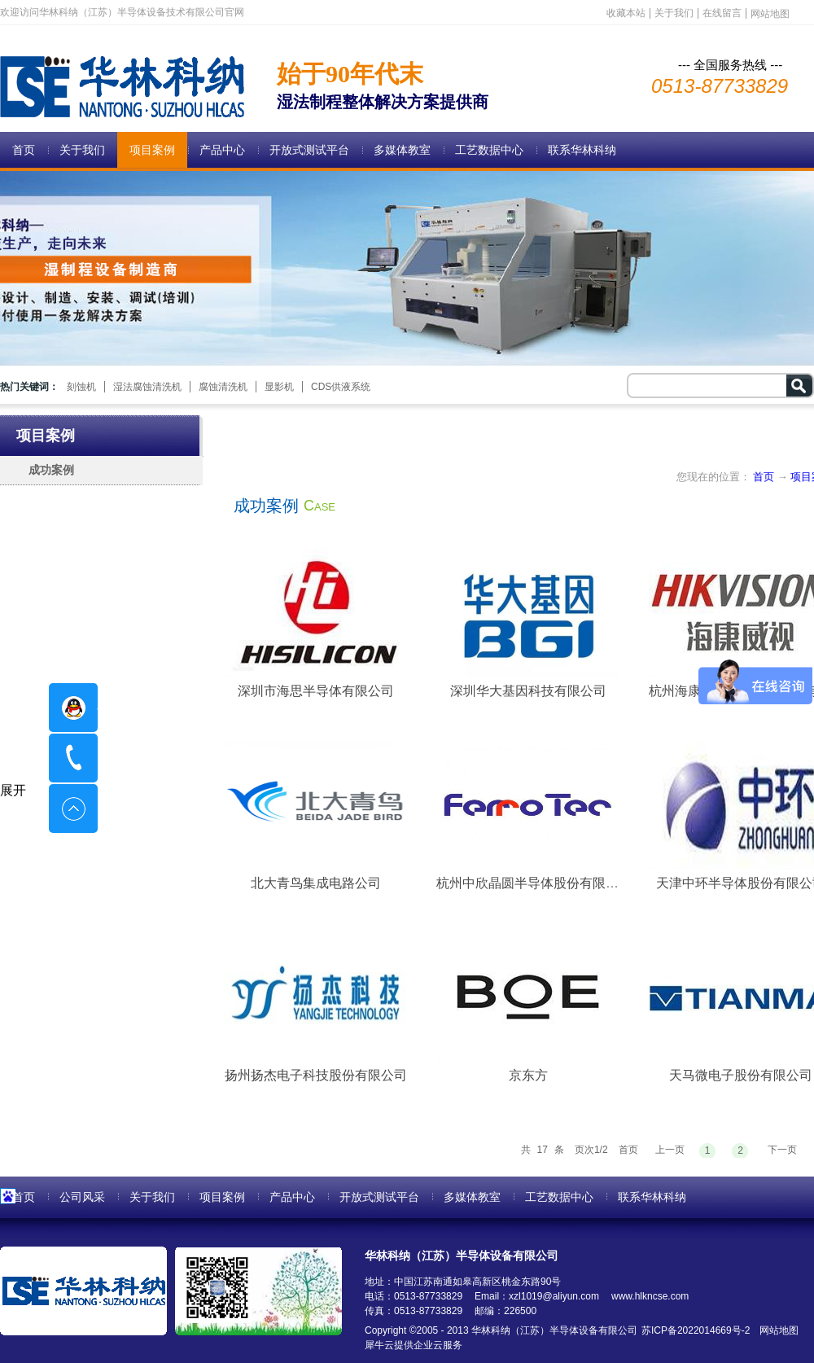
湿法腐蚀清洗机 (147, 386)
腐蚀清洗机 (223, 386)
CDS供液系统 (340, 386)
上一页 (670, 1149)
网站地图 (776, 1330)
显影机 (279, 386)
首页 (23, 149)
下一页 (782, 1149)
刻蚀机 (81, 386)
